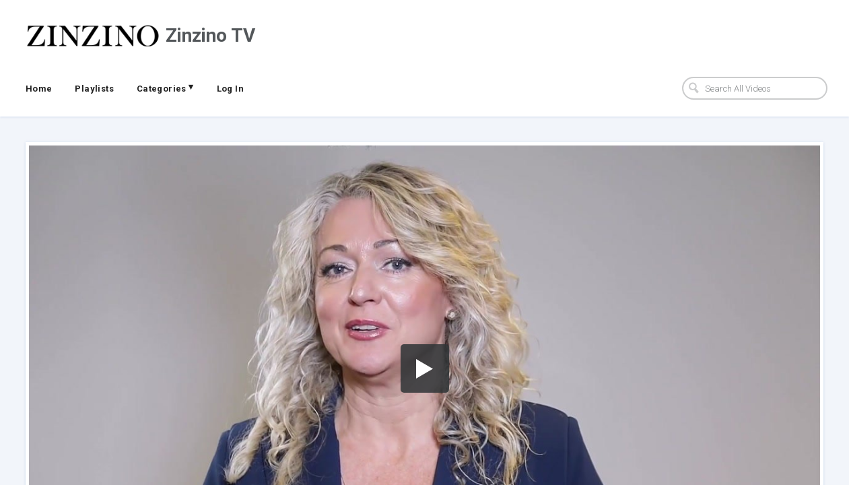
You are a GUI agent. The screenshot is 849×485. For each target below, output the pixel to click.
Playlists (94, 89)
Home (39, 89)
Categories (165, 88)
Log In (230, 89)
